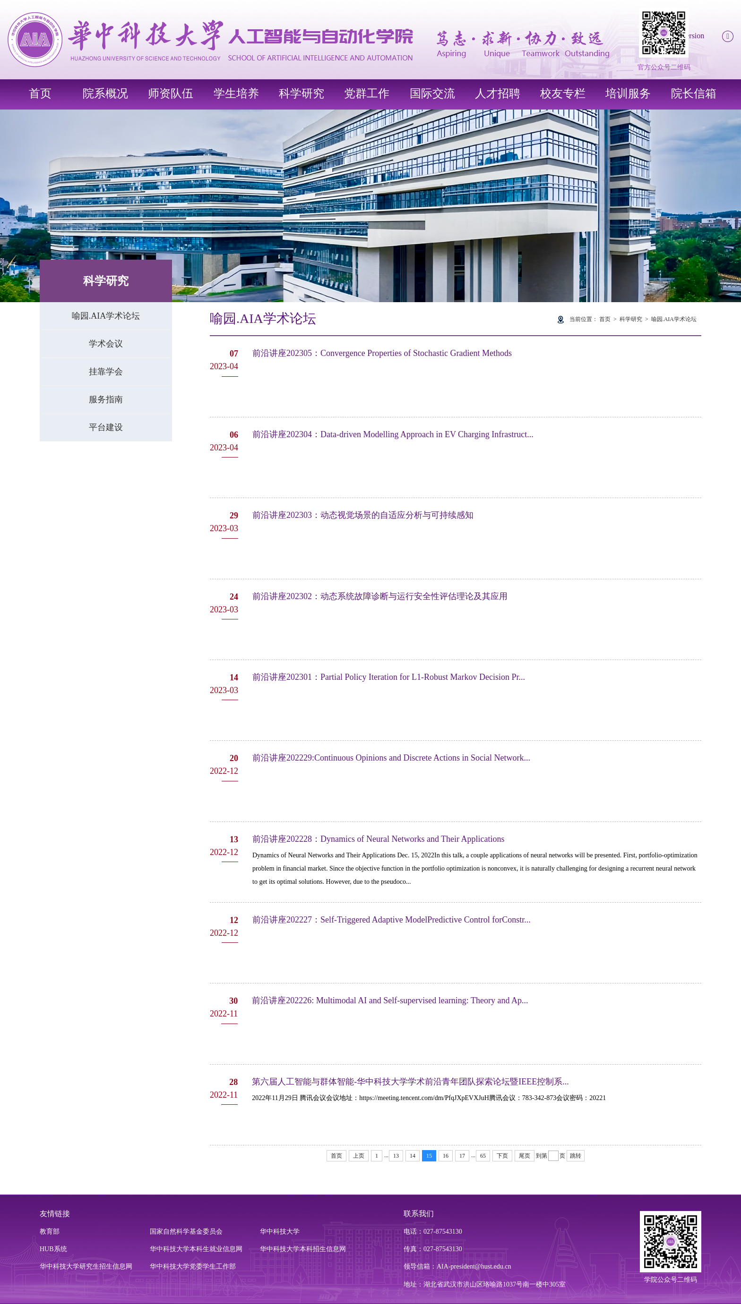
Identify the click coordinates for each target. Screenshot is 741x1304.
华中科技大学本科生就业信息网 (196, 1249)
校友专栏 (563, 93)
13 (396, 1155)
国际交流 (432, 93)
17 (462, 1155)
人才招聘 (497, 93)
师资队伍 (170, 93)
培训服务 (628, 93)
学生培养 (236, 93)
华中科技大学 (280, 1231)
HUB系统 (53, 1249)
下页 (502, 1155)
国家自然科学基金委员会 (186, 1231)
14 (412, 1155)
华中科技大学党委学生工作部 (193, 1266)
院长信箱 (693, 93)
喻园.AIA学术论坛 (106, 316)
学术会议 (106, 343)
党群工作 (366, 93)
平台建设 (106, 427)
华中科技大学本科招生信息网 (303, 1249)
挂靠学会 (106, 371)
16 (445, 1155)
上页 (358, 1155)
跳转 (575, 1155)
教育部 (50, 1231)
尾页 (524, 1155)
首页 (40, 93)
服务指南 (106, 399)
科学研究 (301, 93)
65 (483, 1155)
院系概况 (105, 93)
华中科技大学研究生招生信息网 (86, 1266)
